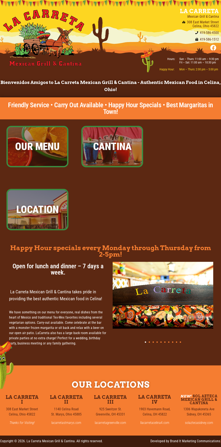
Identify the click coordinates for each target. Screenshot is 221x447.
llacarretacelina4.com (154, 423)
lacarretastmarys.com (66, 423)
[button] (145, 342)
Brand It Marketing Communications (195, 441)
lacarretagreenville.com (110, 423)
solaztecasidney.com (199, 423)
